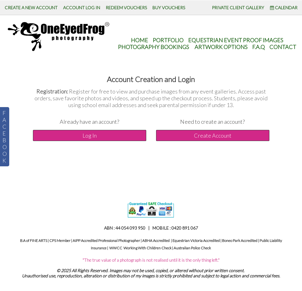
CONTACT (282, 47)
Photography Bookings (153, 47)
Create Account (213, 135)
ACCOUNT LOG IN (81, 7)
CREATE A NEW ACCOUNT (31, 7)
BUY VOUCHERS (168, 7)
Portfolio (168, 40)
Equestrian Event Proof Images (235, 40)
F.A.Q (258, 47)
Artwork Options (221, 47)
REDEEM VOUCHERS (126, 7)
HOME (139, 40)
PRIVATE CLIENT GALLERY (238, 7)
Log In (90, 135)
